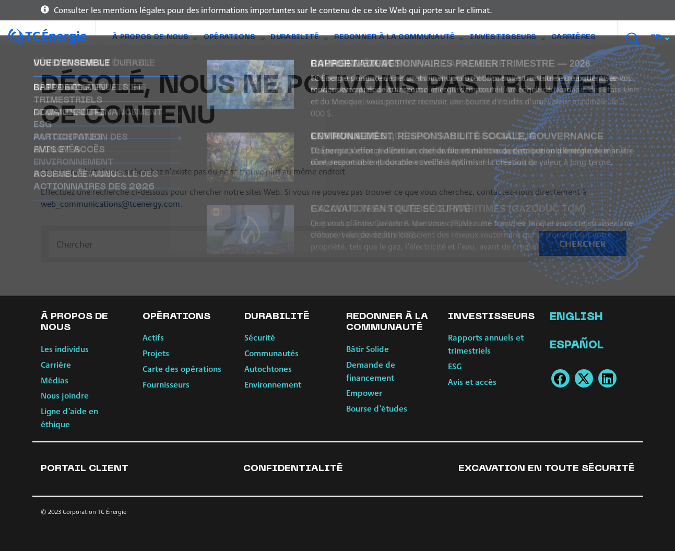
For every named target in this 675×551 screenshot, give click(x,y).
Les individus (65, 348)
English (576, 317)
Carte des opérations (182, 368)
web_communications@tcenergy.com (111, 203)
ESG (455, 365)
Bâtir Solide (367, 348)
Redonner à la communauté (398, 39)
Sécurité (259, 337)
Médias (54, 379)
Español (576, 346)
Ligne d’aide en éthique (69, 417)
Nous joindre (65, 395)
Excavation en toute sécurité (546, 468)
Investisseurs (507, 39)
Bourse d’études (376, 408)
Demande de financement (370, 371)
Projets (156, 352)
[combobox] (660, 37)
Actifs (153, 337)
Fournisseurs (166, 384)
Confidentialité (293, 468)
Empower (364, 392)
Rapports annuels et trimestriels (486, 344)
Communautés (271, 352)
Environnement (272, 384)
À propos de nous (154, 39)
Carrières (573, 37)
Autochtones (268, 368)
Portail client (84, 468)
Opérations (234, 39)
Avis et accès (472, 381)
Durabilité (298, 39)
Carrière (56, 364)
